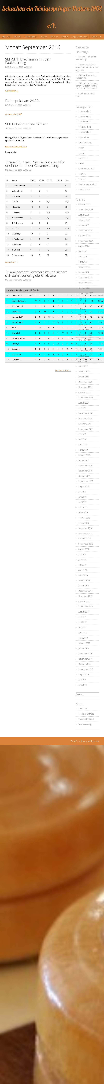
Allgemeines (83, 137)
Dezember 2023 (85, 277)
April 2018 (82, 570)
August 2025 (83, 214)
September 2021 (85, 397)
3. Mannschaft (84, 121)
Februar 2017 (84, 643)
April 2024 (82, 256)
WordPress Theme (79, 741)
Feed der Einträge (86, 714)
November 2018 (85, 533)
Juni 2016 (82, 685)
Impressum (96, 36)
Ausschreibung (84, 142)
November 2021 (85, 387)
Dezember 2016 (85, 653)
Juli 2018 (82, 554)
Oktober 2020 (84, 423)
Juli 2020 (82, 434)
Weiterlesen (11, 90)
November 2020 (85, 418)
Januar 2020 (83, 460)
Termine (54, 36)
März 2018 (83, 575)
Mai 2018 (82, 564)
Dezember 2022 (85, 335)
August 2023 (83, 298)
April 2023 (82, 314)
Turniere (17, 36)
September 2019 (85, 481)
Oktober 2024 (84, 235)
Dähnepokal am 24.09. (22, 100)
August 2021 (83, 403)
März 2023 (83, 319)
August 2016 (83, 674)
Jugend (44, 36)
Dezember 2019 (85, 465)
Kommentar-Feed (86, 719)
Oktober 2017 (84, 601)
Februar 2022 (84, 371)
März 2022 (83, 366)
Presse (81, 163)
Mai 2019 (82, 502)
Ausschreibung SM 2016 (16, 146)
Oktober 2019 (84, 476)
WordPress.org (84, 724)
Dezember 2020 (85, 413)
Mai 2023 (82, 308)
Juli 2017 (82, 617)
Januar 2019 (83, 523)
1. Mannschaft (84, 111)
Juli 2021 (82, 408)
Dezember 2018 (85, 528)
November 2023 (85, 282)
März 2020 (83, 450)
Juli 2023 (82, 303)
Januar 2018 (83, 585)
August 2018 (83, 549)
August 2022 (83, 355)
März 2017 (83, 638)
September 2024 (85, 241)
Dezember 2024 (85, 230)
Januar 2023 (83, 329)
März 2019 (83, 512)
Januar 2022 (83, 376)
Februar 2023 (84, 324)
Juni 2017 (82, 622)
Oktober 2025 (84, 204)
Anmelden (82, 708)
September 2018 (85, 544)
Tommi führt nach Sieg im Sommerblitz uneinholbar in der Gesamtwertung (34, 164)
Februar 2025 (84, 220)
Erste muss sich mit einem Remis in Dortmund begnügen (87, 67)
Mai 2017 (82, 627)
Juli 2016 (82, 679)
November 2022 (85, 340)
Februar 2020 (84, 455)
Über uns (6, 36)
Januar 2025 (83, 225)
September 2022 (85, 350)
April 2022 (82, 361)
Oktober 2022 (84, 345)
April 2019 (82, 507)
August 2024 (83, 246)
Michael (29, 67)
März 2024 (83, 261)
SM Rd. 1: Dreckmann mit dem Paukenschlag (28, 61)
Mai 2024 (82, 251)
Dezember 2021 (85, 382)
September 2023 (85, 293)
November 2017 (85, 596)
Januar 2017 (83, 648)
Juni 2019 (82, 497)
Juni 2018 (82, 559)
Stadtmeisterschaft (86, 168)
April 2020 (82, 444)
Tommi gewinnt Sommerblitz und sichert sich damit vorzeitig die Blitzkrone (36, 274)
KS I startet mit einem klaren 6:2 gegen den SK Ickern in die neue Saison (86, 86)
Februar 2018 (84, 580)
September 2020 (85, 429)
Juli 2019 (82, 491)
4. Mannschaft (84, 126)
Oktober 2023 (84, 288)
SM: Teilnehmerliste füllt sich (26, 124)
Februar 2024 (84, 267)
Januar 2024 (83, 272)
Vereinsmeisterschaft (87, 184)
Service (65, 36)
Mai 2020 (82, 439)
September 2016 (85, 669)
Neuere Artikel (63, 370)
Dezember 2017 (85, 591)
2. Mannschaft (84, 116)
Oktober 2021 (84, 392)
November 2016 (85, 658)
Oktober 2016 (84, 664)
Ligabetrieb (83, 158)
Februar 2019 (84, 517)
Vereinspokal (84, 189)
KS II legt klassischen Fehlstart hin (86, 76)
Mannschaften (31, 36)
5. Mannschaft (84, 132)
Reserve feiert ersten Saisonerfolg (86, 58)
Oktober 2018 (84, 538)
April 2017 (82, 632)
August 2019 (83, 486)
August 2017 (83, 611)
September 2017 (85, 606)
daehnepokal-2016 (13, 114)
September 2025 (85, 209)
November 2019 (85, 470)
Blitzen (81, 147)
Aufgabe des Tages (79, 36)
